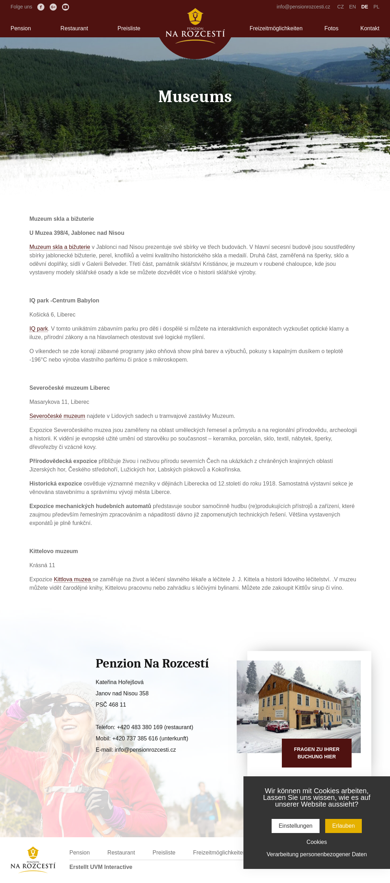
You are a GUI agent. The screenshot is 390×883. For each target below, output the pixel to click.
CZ (340, 7)
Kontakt (369, 28)
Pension (21, 28)
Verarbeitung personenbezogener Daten (317, 854)
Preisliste (129, 28)
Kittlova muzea (73, 579)
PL (376, 7)
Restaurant (74, 28)
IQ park (39, 329)
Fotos (331, 28)
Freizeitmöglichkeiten (276, 28)
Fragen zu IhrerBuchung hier (316, 752)
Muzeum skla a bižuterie (60, 247)
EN (352, 7)
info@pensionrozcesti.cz (303, 7)
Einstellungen (295, 826)
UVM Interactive (111, 867)
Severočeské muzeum (57, 416)
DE (364, 7)
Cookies (317, 842)
